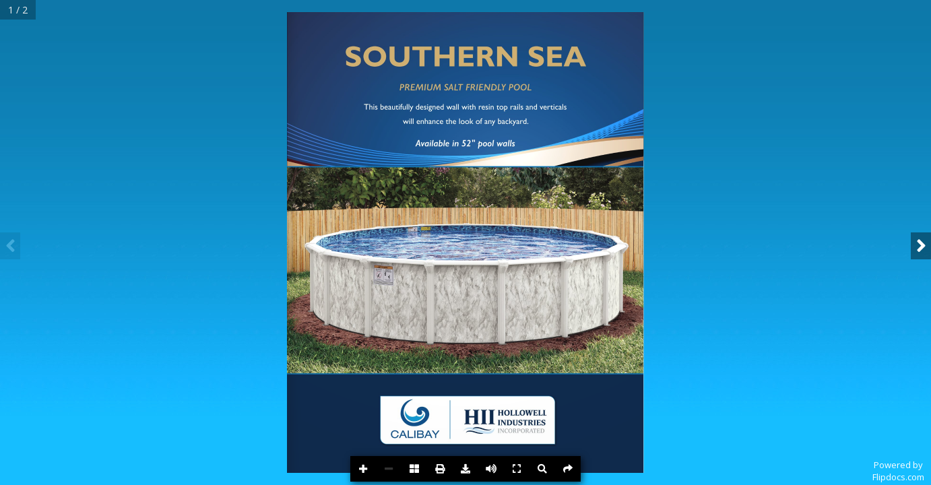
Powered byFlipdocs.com (898, 471)
